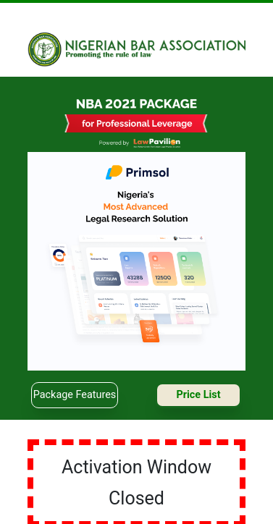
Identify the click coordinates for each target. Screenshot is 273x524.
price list (198, 395)
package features (74, 395)
